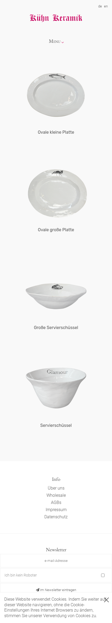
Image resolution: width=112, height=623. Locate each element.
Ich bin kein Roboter (21, 575)
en (106, 6)
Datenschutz (56, 516)
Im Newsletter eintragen (56, 590)
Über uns (56, 488)
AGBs (56, 502)
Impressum (56, 509)
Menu (55, 41)
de (100, 6)
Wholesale (56, 495)
